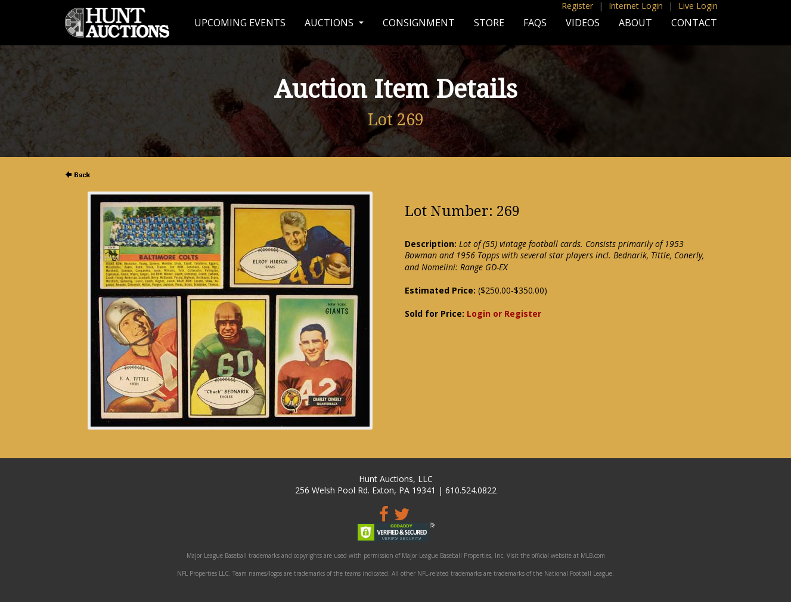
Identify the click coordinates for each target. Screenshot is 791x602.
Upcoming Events (240, 22)
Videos (583, 22)
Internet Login (636, 5)
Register (577, 5)
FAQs (535, 22)
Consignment (419, 22)
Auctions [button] (330, 22)
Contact (694, 22)
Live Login (698, 5)
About (635, 22)
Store (489, 22)
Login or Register (504, 313)
